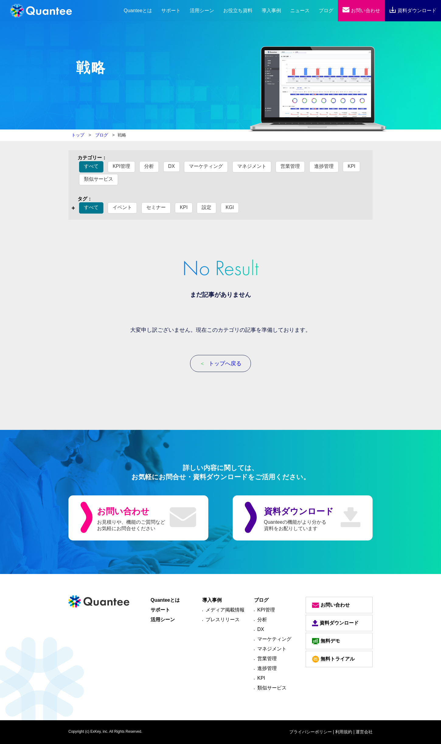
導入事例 (271, 10)
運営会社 (364, 731)
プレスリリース (223, 619)
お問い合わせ (361, 10)
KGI (230, 207)
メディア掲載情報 (225, 609)
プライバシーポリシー (310, 731)
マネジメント (251, 166)
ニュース (300, 10)
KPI (352, 166)
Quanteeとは (165, 600)
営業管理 (290, 166)
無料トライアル (333, 659)
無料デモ (326, 641)
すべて (91, 166)
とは (138, 10)
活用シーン (202, 10)
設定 (207, 207)
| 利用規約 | (344, 731)
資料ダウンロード (412, 10)
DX (171, 166)
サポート (171, 10)
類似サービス (98, 179)
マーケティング (206, 166)
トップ (77, 135)
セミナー (156, 207)
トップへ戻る (220, 363)
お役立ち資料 (237, 10)
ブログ (326, 10)
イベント (122, 207)
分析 (149, 166)
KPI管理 (121, 166)
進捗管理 (324, 166)
